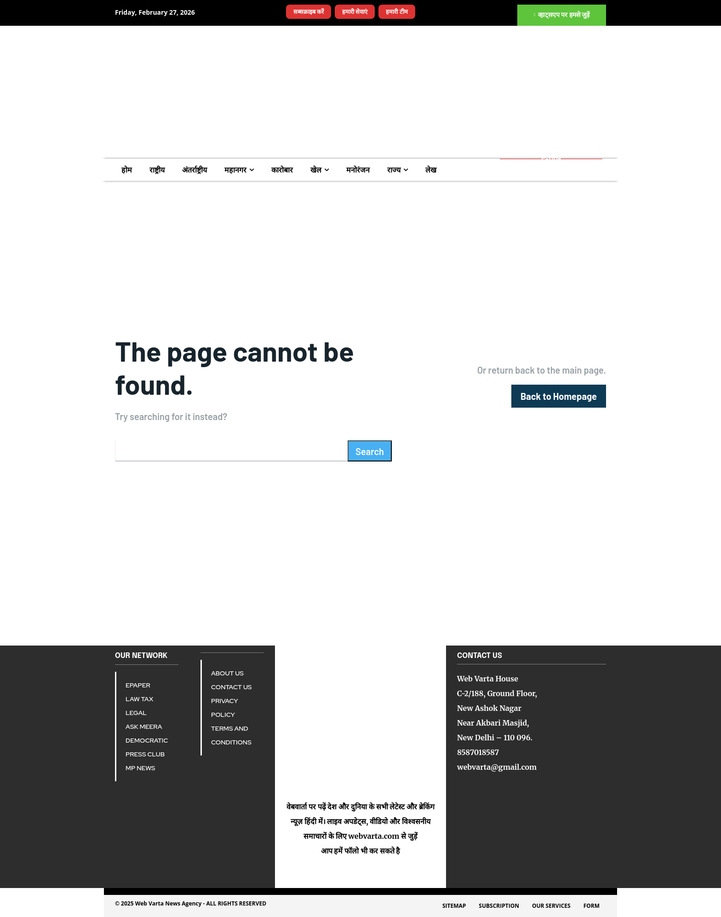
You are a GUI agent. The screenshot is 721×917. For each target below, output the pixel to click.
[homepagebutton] (558, 396)
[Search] (370, 450)
